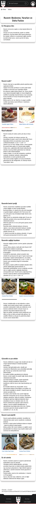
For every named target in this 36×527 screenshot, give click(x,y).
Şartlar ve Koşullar (27, 501)
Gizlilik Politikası (8, 501)
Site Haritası (8, 498)
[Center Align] (26, 2)
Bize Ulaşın (27, 498)
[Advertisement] (17, 61)
